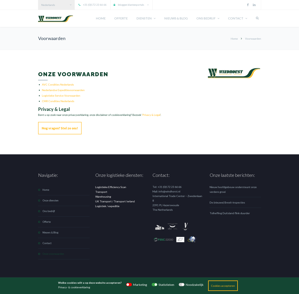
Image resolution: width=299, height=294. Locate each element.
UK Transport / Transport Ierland (115, 200)
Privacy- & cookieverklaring (74, 287)
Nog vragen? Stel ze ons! (60, 128)
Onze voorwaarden (53, 252)
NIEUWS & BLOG (176, 18)
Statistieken (166, 284)
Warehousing (103, 195)
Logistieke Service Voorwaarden (61, 95)
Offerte (46, 220)
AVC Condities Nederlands (58, 84)
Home (234, 38)
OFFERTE (121, 18)
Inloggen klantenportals (131, 4)
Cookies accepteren (223, 285)
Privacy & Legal (151, 114)
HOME (101, 18)
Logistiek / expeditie (107, 205)
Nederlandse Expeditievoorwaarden (63, 90)
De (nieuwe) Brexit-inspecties (227, 201)
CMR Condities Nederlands (58, 101)
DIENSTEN (144, 18)
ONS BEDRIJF (206, 18)
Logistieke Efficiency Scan (110, 186)
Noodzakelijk (195, 284)
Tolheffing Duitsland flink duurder (230, 212)
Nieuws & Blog (50, 231)
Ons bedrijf (48, 210)
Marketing (140, 284)
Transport (101, 190)
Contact (46, 242)
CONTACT (235, 18)
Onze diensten (50, 199)
